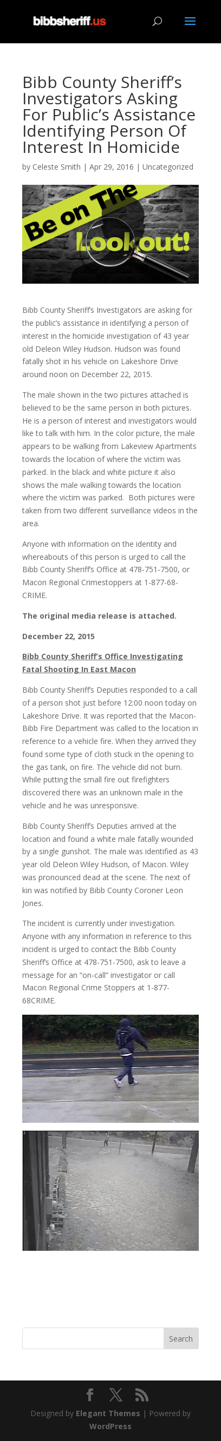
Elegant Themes (108, 1413)
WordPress (110, 1426)
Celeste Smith (56, 167)
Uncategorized (167, 167)
